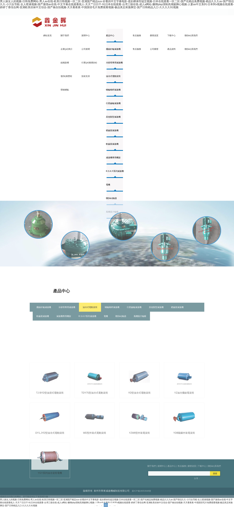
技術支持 (85, 76)
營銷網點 (65, 90)
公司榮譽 (154, 49)
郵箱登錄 (196, 12)
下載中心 (171, 35)
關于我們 (65, 35)
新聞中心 (85, 35)
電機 (106, 320)
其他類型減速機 (113, 117)
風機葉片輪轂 (140, 320)
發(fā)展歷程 (66, 76)
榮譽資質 (154, 35)
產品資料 (171, 49)
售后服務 (137, 35)
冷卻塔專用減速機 (114, 62)
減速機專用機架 (113, 157)
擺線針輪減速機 (113, 49)
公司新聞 (85, 49)
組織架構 (65, 62)
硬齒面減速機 (112, 130)
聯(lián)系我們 (191, 35)
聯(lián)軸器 (120, 320)
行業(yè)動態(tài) (89, 62)
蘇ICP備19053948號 (141, 495)
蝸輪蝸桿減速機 (113, 90)
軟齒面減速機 (112, 144)
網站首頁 (47, 35)
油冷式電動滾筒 (113, 76)
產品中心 (110, 35)
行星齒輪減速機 (113, 103)
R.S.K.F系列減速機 (115, 171)
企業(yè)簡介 (67, 49)
